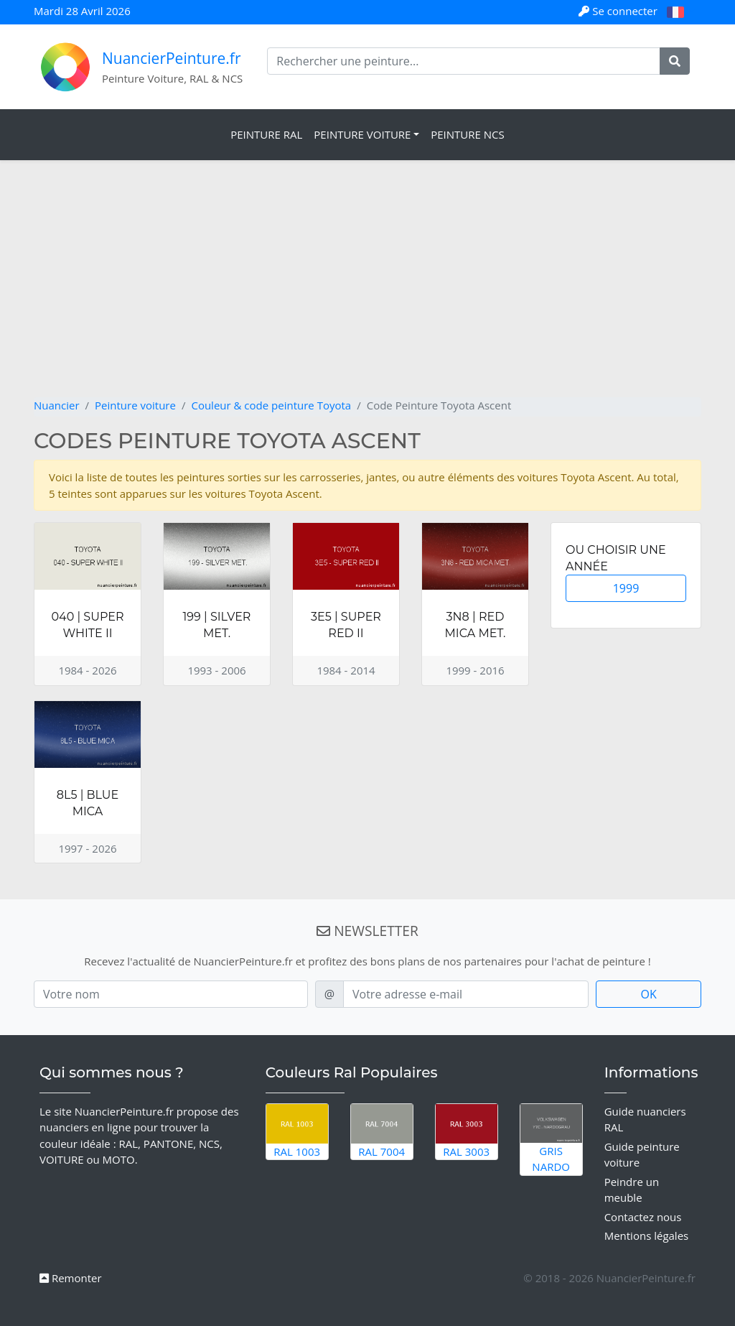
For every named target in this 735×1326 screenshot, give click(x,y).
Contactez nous (643, 1217)
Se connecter (619, 11)
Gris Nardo (551, 1139)
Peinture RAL (266, 134)
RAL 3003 (466, 1131)
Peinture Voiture (362, 134)
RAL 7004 (382, 1131)
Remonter (70, 1278)
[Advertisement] (367, 289)
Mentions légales (646, 1235)
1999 (626, 588)
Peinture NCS (468, 134)
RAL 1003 (297, 1131)
